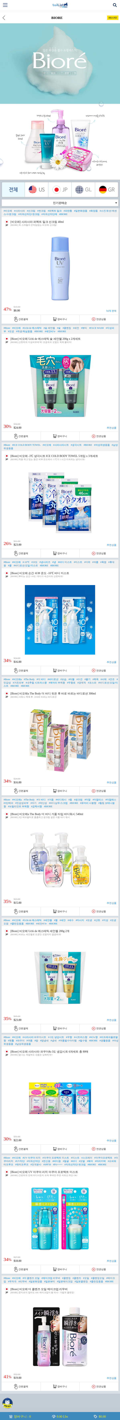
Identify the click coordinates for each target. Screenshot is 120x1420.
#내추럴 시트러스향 (36, 682)
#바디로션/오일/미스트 (26, 565)
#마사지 (80, 920)
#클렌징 (67, 328)
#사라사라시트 (61, 445)
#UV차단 (20, 1161)
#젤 (56, 920)
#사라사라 (19, 210)
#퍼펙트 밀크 (55, 210)
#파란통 (68, 210)
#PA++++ (57, 1164)
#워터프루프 (21, 1164)
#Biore (7, 328)
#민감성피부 (21, 803)
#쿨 (10, 565)
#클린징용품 (17, 923)
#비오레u (17, 679)
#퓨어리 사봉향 (88, 803)
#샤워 (104, 679)
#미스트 (78, 562)
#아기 (34, 803)
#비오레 (8, 210)
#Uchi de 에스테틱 (32, 328)
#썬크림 (41, 210)
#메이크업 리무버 (51, 1278)
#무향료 (71, 682)
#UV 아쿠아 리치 (32, 1157)
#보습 (63, 679)
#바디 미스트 (65, 562)
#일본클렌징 (81, 1281)
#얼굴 (66, 1161)
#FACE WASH (96, 328)
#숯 (59, 328)
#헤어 (90, 1161)
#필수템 (83, 1040)
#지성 (105, 920)
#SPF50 (47, 1164)
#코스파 (92, 682)
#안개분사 (36, 1164)
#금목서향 (36, 806)
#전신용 (46, 1161)
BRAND (113, 17)
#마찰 (87, 799)
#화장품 (93, 210)
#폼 (70, 799)
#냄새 (54, 1040)
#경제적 (81, 682)
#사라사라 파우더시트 (34, 1037)
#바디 (74, 1161)
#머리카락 (100, 1161)
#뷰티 (84, 328)
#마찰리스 (98, 799)
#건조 (112, 679)
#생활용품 (105, 1040)
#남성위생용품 (23, 1044)
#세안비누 (50, 331)
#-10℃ (26, 562)
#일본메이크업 (65, 1281)
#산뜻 (97, 920)
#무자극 (12, 1281)
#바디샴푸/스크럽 (58, 803)
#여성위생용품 (102, 445)
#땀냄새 (44, 1040)
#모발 (82, 1161)
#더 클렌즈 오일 (31, 1278)
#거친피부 (18, 682)
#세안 (76, 328)
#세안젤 (48, 920)
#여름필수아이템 (68, 1040)
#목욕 (96, 679)
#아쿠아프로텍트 (103, 1157)
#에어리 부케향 (57, 682)
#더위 (87, 562)
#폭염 (103, 562)
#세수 (71, 920)
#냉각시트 (76, 445)
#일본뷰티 (49, 1281)
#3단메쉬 (8, 803)
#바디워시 (61, 799)
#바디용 (56, 1161)
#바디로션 (53, 679)
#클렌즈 (77, 1278)
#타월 (71, 679)
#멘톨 (11, 1040)
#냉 (54, 562)
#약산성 (43, 803)
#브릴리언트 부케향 (18, 806)
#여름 (95, 562)
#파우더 (20, 1040)
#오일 (86, 1278)
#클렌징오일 (97, 1278)
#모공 (11, 331)
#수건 (79, 679)
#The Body (29, 679)
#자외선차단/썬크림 (28, 214)
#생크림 (78, 799)
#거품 (51, 799)
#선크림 (31, 210)
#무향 (69, 1037)
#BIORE (63, 214)
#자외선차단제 (49, 214)
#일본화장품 (80, 210)
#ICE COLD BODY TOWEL (26, 445)
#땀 (36, 1040)
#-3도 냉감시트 (56, 1037)
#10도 (35, 562)
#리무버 (22, 1281)
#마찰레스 (110, 799)
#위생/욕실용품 (24, 331)
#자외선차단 (33, 1161)
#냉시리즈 (45, 562)
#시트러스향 (80, 1037)
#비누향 (93, 1037)
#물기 (87, 679)
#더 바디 (41, 679)
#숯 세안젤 (49, 328)
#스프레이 (86, 1157)
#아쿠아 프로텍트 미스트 (56, 1157)
